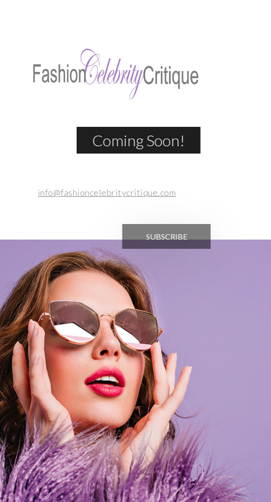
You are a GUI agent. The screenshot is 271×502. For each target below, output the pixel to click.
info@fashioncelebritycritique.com (103, 192)
